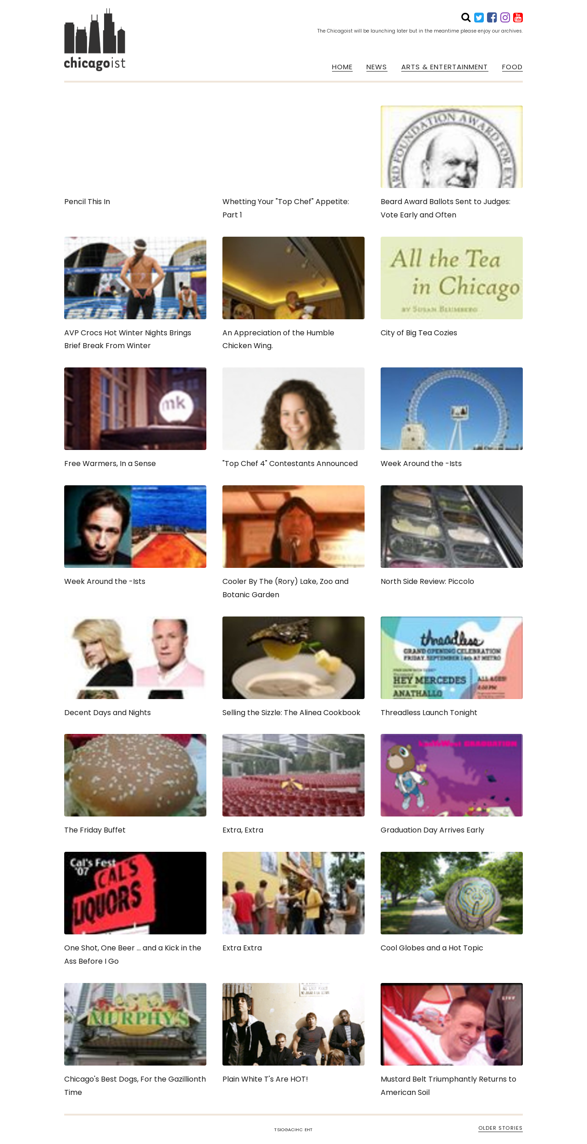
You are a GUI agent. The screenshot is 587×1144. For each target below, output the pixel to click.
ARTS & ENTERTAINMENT (444, 67)
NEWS (376, 67)
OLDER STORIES (500, 1128)
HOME (342, 67)
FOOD (512, 67)
